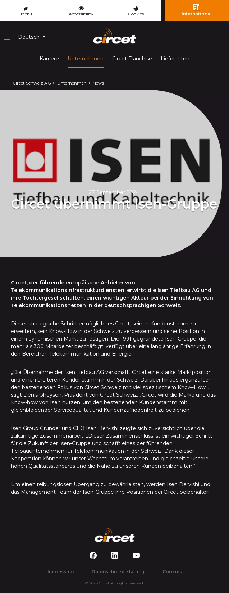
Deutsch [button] (29, 37)
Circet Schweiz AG (32, 83)
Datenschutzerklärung (118, 571)
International (197, 10)
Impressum (60, 571)
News (98, 83)
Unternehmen (86, 58)
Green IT (26, 12)
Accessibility (81, 10)
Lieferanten (175, 58)
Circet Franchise (132, 58)
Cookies (136, 11)
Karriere (49, 58)
